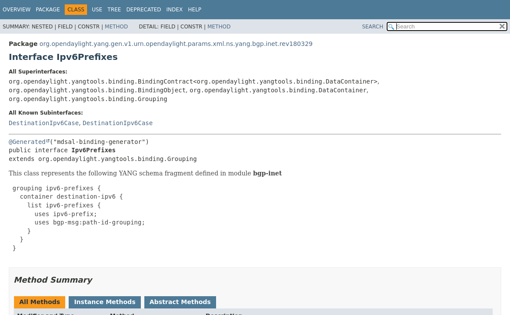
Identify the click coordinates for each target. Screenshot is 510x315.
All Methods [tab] (39, 301)
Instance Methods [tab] (104, 301)
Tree (114, 10)
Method (116, 27)
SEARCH (373, 27)
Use (97, 10)
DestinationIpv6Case (44, 122)
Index (174, 10)
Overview (17, 10)
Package (48, 10)
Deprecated (143, 10)
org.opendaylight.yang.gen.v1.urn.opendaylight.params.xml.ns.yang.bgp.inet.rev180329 (175, 43)
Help (195, 10)
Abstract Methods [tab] (180, 301)
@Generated (27, 141)
